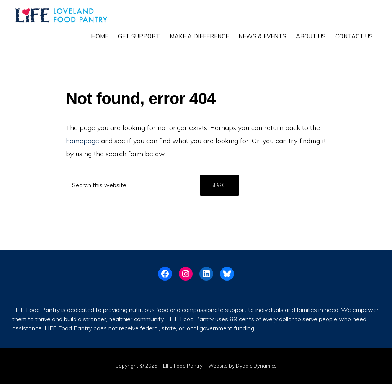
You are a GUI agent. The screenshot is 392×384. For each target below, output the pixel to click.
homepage (82, 140)
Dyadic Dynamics (256, 366)
